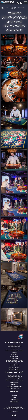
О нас (14, 397)
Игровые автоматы (14, 369)
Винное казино (14, 356)
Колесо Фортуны (14, 365)
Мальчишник (14, 384)
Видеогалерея (14, 401)
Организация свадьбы (14, 378)
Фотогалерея (14, 399)
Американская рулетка (14, 345)
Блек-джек (14, 354)
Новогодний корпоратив (14, 375)
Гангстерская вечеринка (14, 386)
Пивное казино (14, 358)
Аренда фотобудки (14, 367)
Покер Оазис (14, 348)
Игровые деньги (14, 388)
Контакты (14, 395)
